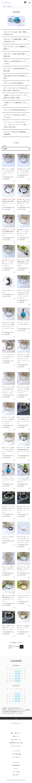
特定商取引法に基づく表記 (16, 742)
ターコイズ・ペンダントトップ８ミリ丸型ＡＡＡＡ (23, 324)
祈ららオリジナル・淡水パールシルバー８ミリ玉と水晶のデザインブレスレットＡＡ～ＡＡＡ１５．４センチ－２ (23, 294)
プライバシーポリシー (16, 746)
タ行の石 (9, 6)
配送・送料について (16, 733)
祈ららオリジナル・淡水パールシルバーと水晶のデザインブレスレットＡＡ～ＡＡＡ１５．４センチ (8, 326)
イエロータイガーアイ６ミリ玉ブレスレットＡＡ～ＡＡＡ (23, 597)
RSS (13, 757)
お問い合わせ (16, 774)
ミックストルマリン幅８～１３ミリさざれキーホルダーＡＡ (23, 480)
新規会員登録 (16, 765)
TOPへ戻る (16, 718)
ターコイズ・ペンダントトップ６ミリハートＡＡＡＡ (8, 480)
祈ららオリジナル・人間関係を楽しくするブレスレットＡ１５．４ (23, 569)
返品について (16, 736)
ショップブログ (16, 750)
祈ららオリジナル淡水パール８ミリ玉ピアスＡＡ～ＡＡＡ (8, 569)
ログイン (16, 768)
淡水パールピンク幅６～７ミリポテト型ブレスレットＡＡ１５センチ (23, 171)
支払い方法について (16, 739)
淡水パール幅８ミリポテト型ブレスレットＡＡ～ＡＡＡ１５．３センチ (8, 627)
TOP (4, 6)
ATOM (18, 757)
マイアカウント (16, 762)
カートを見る (16, 771)
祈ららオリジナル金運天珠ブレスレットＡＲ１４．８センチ (23, 627)
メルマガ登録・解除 (16, 754)
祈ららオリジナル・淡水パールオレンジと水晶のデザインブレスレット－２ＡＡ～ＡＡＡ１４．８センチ (23, 358)
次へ (21, 647)
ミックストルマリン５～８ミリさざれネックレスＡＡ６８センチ (8, 356)
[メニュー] (29, 2)
